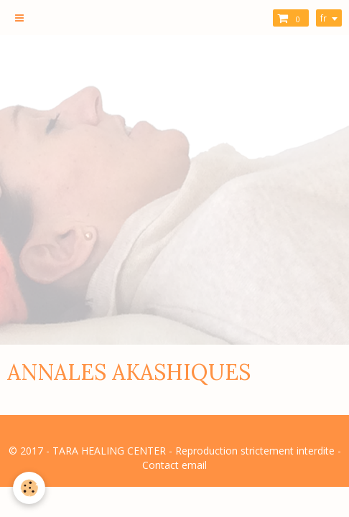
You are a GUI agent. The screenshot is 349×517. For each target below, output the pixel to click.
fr (323, 18)
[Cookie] (29, 488)
